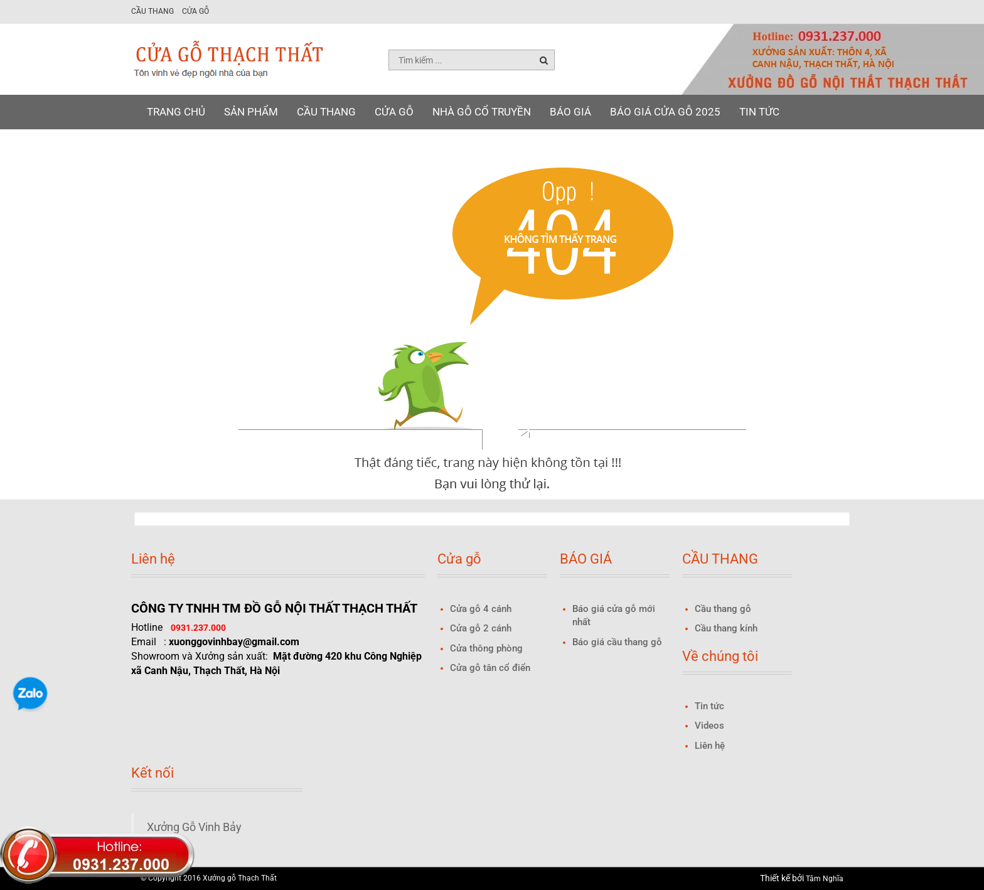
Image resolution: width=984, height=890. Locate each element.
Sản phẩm (251, 111)
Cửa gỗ (195, 11)
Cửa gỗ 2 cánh (480, 628)
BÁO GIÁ (570, 111)
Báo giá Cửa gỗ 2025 (665, 111)
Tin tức (759, 111)
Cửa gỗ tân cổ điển (490, 667)
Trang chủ (176, 111)
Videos (709, 725)
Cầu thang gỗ (723, 608)
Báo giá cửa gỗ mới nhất (613, 615)
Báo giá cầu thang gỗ (617, 642)
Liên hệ (166, 146)
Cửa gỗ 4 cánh (480, 608)
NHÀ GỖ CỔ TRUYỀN (481, 111)
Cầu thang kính (726, 628)
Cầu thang (152, 11)
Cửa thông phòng (486, 648)
